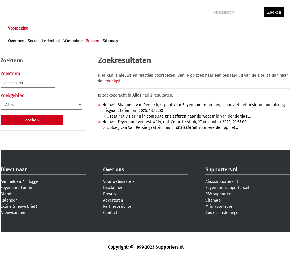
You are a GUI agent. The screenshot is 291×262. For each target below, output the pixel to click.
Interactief (86, 28)
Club (108, 28)
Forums (63, 28)
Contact (110, 212)
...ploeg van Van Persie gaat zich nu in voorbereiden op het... (172, 127)
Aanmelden (11, 181)
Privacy (109, 194)
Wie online (73, 41)
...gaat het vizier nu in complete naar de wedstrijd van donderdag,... (179, 116)
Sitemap (110, 41)
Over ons (16, 41)
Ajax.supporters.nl (221, 181)
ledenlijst (111, 81)
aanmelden (274, 28)
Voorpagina (18, 28)
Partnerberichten (118, 206)
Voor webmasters (119, 181)
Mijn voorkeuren (220, 206)
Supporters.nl (221, 170)
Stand (6, 194)
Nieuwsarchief (14, 212)
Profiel (125, 28)
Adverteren (113, 200)
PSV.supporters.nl (221, 194)
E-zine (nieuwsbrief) (19, 206)
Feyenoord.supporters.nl (227, 187)
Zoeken (92, 41)
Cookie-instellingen (223, 212)
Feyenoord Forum (16, 187)
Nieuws (42, 28)
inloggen (252, 28)
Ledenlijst (51, 41)
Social (33, 41)
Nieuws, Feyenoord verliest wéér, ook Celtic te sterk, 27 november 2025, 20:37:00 (174, 122)
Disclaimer (112, 187)
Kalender (9, 200)
